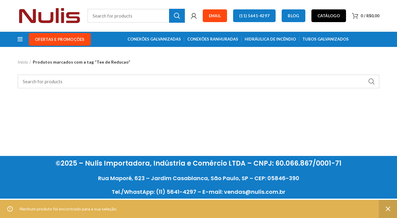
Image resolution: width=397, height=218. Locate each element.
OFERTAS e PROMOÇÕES (60, 39)
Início (23, 61)
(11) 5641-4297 (254, 15)
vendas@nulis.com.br (254, 192)
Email (215, 15)
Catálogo (328, 15)
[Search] (136, 16)
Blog (293, 15)
